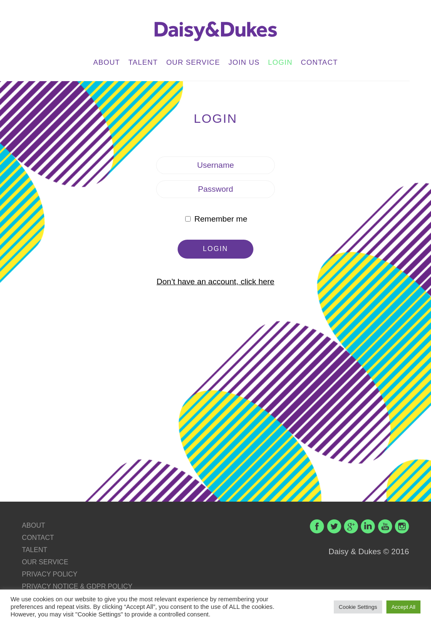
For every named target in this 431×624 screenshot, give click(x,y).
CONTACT (319, 62)
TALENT (143, 62)
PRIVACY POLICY (49, 574)
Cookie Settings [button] (358, 607)
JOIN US (244, 62)
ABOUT (106, 62)
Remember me (216, 218)
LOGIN (280, 62)
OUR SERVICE (193, 62)
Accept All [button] (403, 607)
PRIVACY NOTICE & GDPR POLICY (77, 586)
